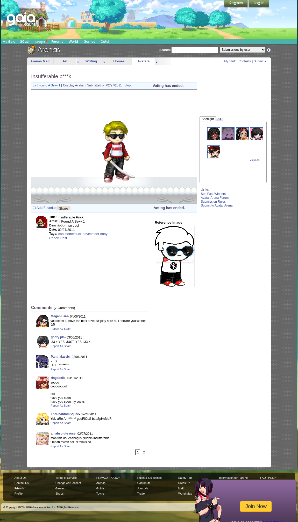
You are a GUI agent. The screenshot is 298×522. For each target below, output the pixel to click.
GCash (25, 41)
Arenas (100, 482)
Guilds (100, 488)
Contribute (144, 482)
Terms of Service (66, 477)
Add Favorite (46, 208)
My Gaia (9, 41)
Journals (142, 488)
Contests (245, 61)
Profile (19, 493)
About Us (20, 477)
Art (65, 61)
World (73, 41)
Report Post (58, 238)
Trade (141, 493)
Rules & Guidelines (149, 477)
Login (259, 4)
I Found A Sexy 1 (49, 85)
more (78, 61)
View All (255, 159)
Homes (118, 61)
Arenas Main (40, 61)
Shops (41, 41)
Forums (57, 41)
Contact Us (22, 482)
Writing (91, 61)
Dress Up (184, 482)
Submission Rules (213, 201)
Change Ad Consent (68, 482)
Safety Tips (185, 477)
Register (236, 4)
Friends (19, 488)
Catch (105, 41)
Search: (165, 50)
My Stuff (230, 61)
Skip (128, 85)
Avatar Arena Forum (215, 198)
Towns (100, 493)
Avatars (143, 61)
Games (89, 41)
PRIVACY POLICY (108, 477)
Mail (180, 488)
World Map (185, 493)
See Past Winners (213, 194)
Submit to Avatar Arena (217, 205)
